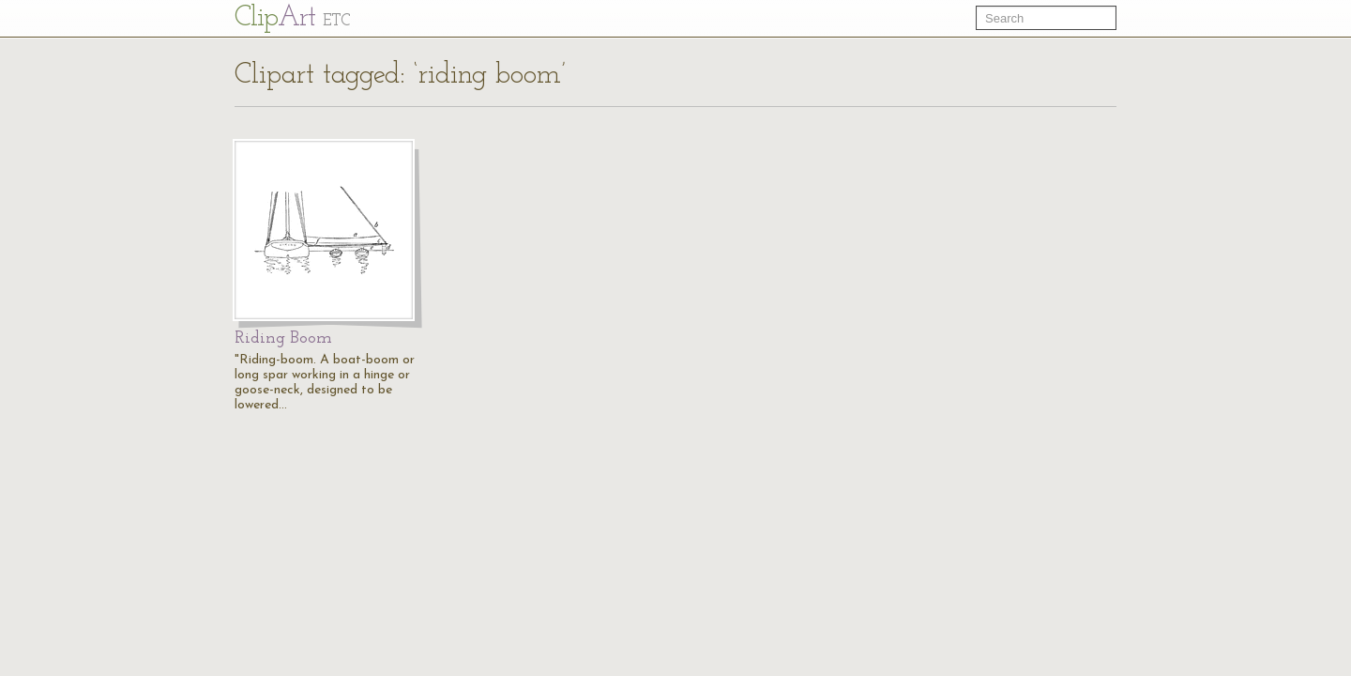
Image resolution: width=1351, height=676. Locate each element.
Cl (292, 18)
